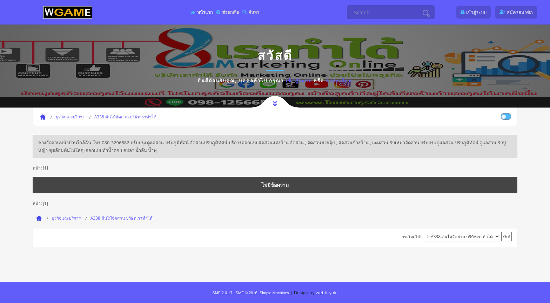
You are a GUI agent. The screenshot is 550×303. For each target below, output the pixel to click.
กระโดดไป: (411, 236)
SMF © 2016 (246, 293)
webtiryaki (326, 292)
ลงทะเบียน (339, 80)
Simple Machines (274, 293)
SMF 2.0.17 (222, 293)
